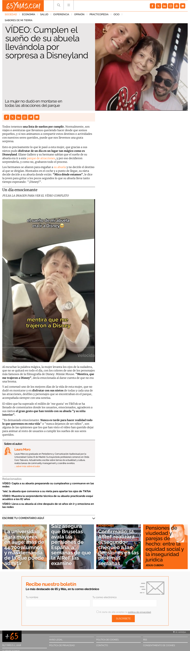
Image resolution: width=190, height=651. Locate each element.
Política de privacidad (62, 645)
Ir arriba (179, 632)
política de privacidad (139, 612)
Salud (44, 14)
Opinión (79, 14)
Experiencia (61, 14)
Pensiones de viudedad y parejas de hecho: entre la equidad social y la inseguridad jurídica (165, 543)
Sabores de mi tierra (138, 14)
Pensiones (106, 526)
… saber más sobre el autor (27, 466)
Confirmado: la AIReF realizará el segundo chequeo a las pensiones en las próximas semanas (116, 547)
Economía (28, 14)
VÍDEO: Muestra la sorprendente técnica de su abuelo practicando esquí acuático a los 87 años (47, 497)
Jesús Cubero (155, 565)
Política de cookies (107, 639)
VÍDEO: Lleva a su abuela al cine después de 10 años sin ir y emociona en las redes (48, 505)
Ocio (116, 14)
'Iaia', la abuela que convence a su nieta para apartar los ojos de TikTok (46, 491)
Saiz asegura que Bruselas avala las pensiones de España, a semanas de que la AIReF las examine (71, 545)
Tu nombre (32, 597)
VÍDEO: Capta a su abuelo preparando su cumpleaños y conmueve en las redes (48, 485)
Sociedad (11, 14)
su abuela (60, 167)
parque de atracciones (41, 158)
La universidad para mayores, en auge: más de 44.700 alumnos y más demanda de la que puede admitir (23, 545)
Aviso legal (56, 639)
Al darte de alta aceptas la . (124, 612)
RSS (145, 639)
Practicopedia (99, 14)
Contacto (102, 645)
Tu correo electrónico (104, 597)
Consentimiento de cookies (159, 645)
